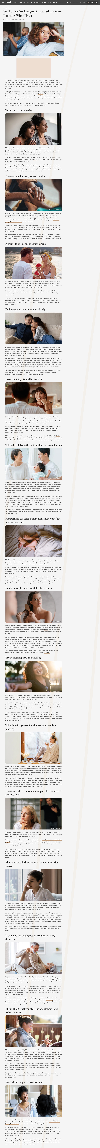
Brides (41, 374)
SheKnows (47, 653)
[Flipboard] (74, 2)
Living (44, 2)
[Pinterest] (71, 2)
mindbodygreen (41, 229)
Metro (46, 630)
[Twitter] (81, 2)
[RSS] (84, 2)
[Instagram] (77, 2)
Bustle (58, 436)
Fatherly (34, 159)
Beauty (29, 2)
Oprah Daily (49, 1000)
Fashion (36, 2)
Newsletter (92, 2)
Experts (22, 2)
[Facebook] (67, 2)
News (15, 2)
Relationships (53, 2)
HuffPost (40, 94)
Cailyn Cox (7, 19)
